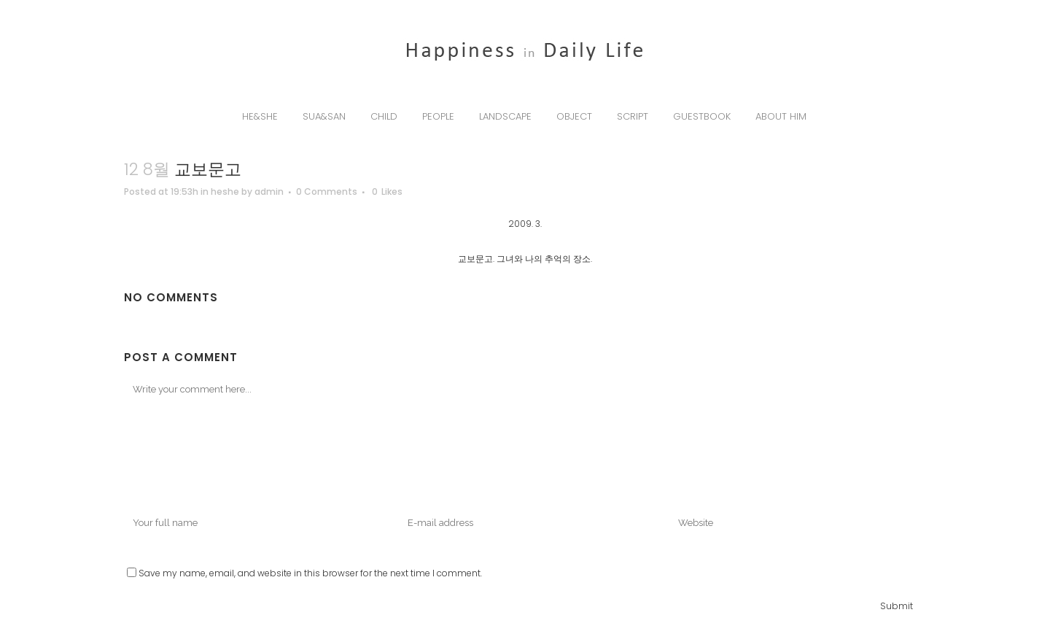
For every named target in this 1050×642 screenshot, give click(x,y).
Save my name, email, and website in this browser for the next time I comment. (310, 573)
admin (269, 191)
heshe (225, 191)
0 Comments (326, 191)
